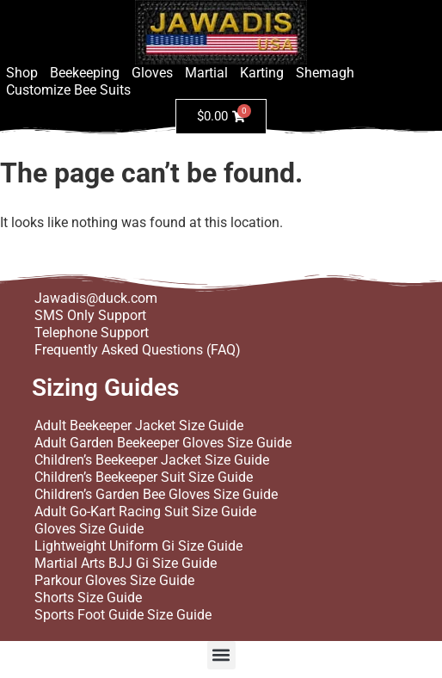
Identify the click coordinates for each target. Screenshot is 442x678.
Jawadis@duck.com (95, 298)
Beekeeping (85, 73)
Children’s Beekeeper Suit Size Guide (143, 477)
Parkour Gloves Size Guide (114, 580)
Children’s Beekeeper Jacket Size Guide (151, 460)
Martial (206, 73)
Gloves (152, 73)
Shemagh (325, 73)
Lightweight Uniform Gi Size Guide (138, 546)
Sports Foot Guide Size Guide (123, 615)
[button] (221, 655)
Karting (262, 73)
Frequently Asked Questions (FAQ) (137, 350)
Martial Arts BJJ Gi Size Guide (125, 563)
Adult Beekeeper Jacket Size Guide (138, 425)
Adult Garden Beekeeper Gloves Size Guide (163, 443)
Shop (22, 73)
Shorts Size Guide (88, 597)
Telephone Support (91, 332)
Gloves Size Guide (89, 529)
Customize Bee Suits (68, 90)
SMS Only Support (90, 315)
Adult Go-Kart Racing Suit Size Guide (145, 511)
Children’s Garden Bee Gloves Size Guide (156, 494)
